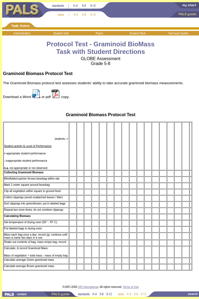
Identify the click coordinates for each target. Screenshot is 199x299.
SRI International (88, 286)
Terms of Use (131, 286)
